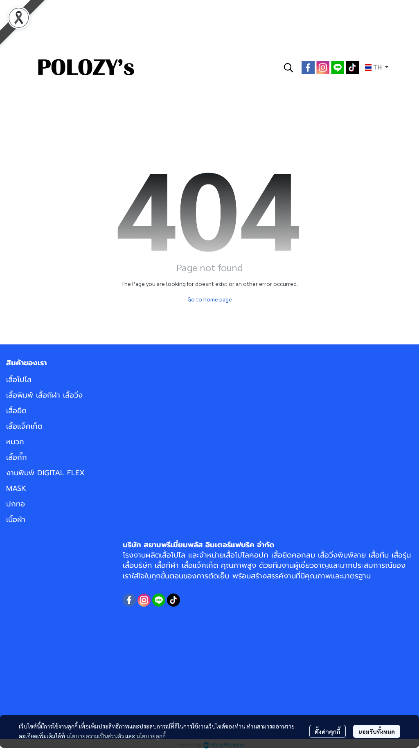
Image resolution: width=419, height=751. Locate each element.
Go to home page (209, 299)
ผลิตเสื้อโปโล (165, 555)
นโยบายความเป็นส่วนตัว (95, 736)
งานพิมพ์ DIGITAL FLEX (45, 473)
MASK (16, 488)
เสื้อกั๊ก (16, 457)
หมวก (15, 441)
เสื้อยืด (16, 410)
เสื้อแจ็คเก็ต (24, 426)
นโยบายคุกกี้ (151, 736)
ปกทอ (15, 504)
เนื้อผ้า (15, 519)
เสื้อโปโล (19, 379)
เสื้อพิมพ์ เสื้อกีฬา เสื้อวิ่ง (44, 395)
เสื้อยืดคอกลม (293, 555)
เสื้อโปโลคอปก (246, 555)
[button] (288, 67)
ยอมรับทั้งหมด (376, 731)
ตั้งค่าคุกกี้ (327, 731)
